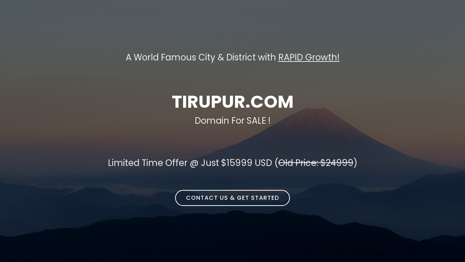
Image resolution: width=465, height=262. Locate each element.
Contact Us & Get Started (232, 198)
